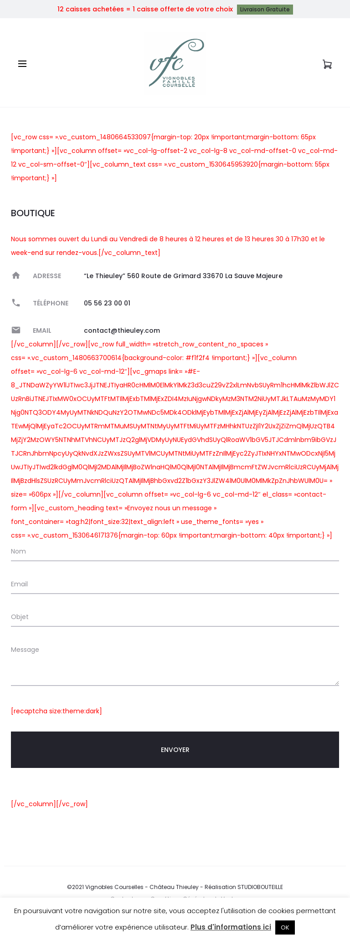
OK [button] (285, 927)
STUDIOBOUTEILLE (260, 887)
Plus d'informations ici (230, 927)
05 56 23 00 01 (107, 303)
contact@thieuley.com (122, 330)
